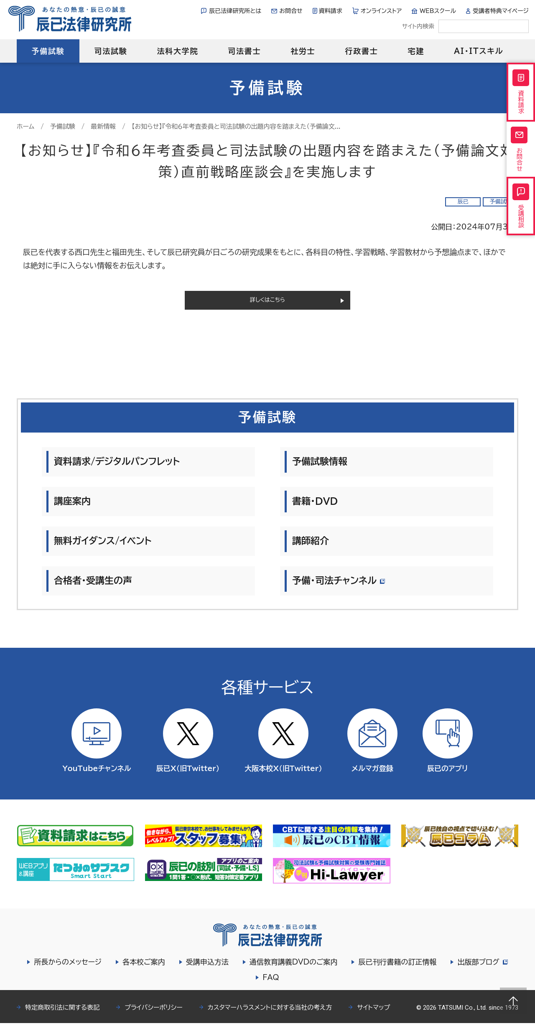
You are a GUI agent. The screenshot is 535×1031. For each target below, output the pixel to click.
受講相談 (520, 227)
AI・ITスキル (479, 51)
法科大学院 (177, 51)
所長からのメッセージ (66, 969)
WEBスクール (438, 11)
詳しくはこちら (267, 304)
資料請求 (330, 11)
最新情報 (103, 126)
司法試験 (110, 51)
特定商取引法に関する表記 (62, 1015)
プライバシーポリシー (153, 1015)
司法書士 (244, 51)
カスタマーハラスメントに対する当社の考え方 (270, 1015)
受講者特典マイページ (501, 11)
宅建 (416, 51)
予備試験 (47, 51)
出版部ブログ (482, 969)
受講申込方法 (206, 969)
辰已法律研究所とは (235, 11)
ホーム (25, 126)
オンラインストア (381, 11)
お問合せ (290, 11)
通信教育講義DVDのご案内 (292, 969)
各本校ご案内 (142, 969)
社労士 (302, 51)
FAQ (270, 985)
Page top (513, 1001)
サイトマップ (373, 1015)
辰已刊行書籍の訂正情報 (396, 969)
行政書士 (361, 51)
